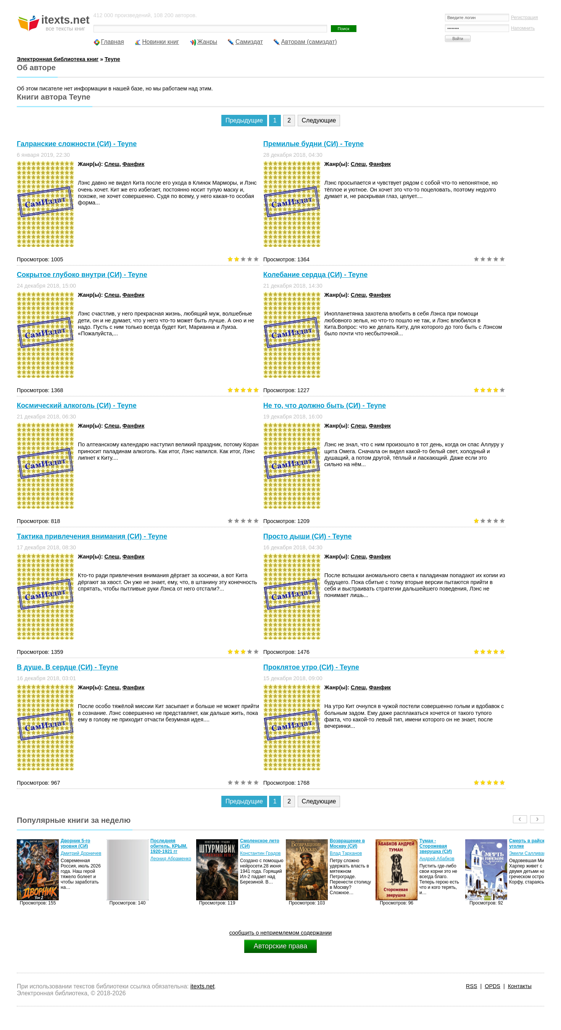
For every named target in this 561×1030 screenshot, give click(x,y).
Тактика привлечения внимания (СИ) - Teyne (92, 536)
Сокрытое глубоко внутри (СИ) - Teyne (82, 274)
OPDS (492, 986)
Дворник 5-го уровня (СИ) (75, 843)
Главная (112, 42)
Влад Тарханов (346, 853)
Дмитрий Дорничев (81, 853)
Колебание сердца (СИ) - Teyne (315, 274)
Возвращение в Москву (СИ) (347, 843)
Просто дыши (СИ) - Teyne (307, 536)
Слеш (111, 164)
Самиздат (249, 42)
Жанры (207, 42)
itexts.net (202, 986)
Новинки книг (160, 42)
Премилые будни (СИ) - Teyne (313, 144)
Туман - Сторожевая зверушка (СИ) (435, 846)
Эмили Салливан (527, 853)
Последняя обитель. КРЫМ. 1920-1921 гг (168, 846)
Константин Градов (260, 853)
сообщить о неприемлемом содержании (280, 933)
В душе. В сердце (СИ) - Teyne (67, 667)
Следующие (319, 120)
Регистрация (524, 17)
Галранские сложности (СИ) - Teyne (77, 144)
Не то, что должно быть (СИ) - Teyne (324, 405)
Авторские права (280, 946)
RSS (471, 986)
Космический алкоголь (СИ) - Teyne (77, 405)
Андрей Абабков (437, 858)
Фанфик (134, 164)
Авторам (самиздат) (309, 42)
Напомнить (523, 28)
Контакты (520, 986)
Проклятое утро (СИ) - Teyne (311, 667)
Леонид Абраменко (170, 858)
